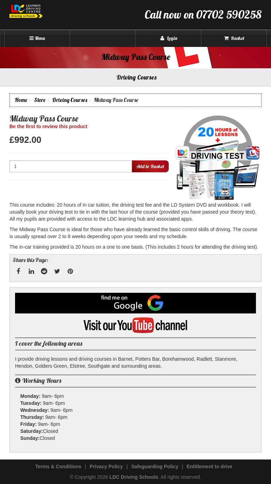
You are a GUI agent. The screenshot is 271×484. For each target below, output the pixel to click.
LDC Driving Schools (133, 477)
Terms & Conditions (58, 466)
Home (21, 100)
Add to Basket (150, 166)
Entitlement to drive (209, 466)
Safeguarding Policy (155, 466)
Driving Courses (69, 100)
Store (40, 100)
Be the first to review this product (48, 126)
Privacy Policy (106, 466)
